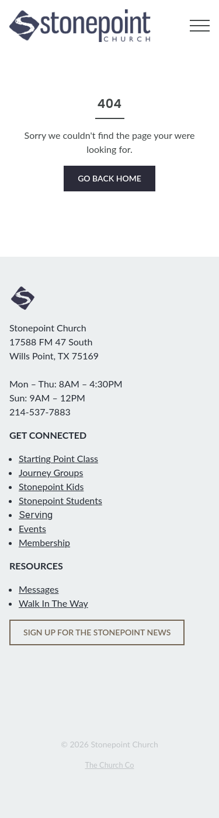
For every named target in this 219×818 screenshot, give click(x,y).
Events (32, 528)
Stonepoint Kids (51, 486)
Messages (38, 589)
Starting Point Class (58, 458)
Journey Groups (51, 472)
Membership (44, 542)
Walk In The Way (53, 603)
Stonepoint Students (60, 500)
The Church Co (109, 765)
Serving (36, 514)
